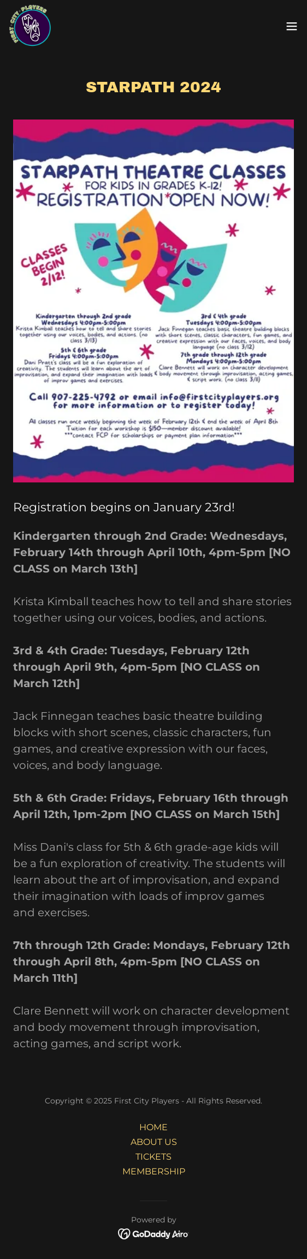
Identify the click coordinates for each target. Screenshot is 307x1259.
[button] (292, 26)
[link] (31, 26)
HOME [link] (153, 1127)
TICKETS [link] (153, 1156)
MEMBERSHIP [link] (153, 1171)
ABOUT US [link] (154, 1142)
